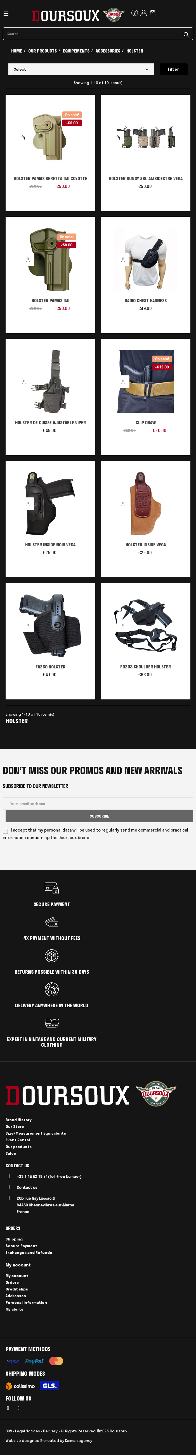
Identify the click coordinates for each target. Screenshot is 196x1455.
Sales (11, 1153)
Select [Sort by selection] (81, 69)
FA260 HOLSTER (50, 667)
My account (17, 1275)
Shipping (14, 1239)
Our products (19, 1146)
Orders (12, 1282)
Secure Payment (21, 1245)
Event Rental (18, 1139)
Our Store (15, 1126)
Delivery (50, 1430)
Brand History (19, 1119)
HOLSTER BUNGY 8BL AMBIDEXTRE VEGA (146, 178)
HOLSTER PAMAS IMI (50, 300)
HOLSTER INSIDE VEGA (146, 544)
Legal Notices (27, 1430)
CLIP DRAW (146, 422)
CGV (9, 1430)
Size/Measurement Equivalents (36, 1133)
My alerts (14, 1309)
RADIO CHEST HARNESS (146, 300)
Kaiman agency (78, 1440)
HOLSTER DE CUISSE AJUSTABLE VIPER (50, 422)
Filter (173, 69)
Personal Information (26, 1302)
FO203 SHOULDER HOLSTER (145, 667)
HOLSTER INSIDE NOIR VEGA (50, 544)
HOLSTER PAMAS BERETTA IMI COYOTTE (50, 178)
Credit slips (17, 1289)
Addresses (16, 1295)
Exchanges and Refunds (29, 1252)
